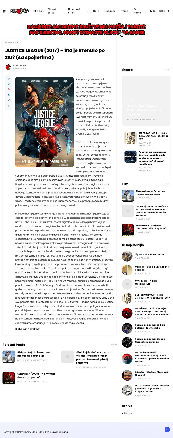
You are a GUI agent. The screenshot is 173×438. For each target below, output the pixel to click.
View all (113, 345)
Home (8, 42)
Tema (124, 11)
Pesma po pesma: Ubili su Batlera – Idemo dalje (150, 326)
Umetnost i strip (74, 11)
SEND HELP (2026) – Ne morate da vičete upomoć (36, 375)
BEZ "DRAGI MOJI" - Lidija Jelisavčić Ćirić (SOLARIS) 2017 (153, 136)
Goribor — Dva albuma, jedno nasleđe (152, 268)
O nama (137, 11)
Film (16, 42)
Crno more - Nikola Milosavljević (146, 282)
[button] (9, 106)
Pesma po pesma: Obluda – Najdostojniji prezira (151, 340)
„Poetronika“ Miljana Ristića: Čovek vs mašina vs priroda (144, 110)
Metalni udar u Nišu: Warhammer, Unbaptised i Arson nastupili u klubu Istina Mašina (152, 357)
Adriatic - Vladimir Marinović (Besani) (151, 373)
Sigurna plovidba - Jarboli (150, 254)
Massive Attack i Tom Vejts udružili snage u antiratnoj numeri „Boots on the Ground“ (152, 311)
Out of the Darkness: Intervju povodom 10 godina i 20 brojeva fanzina (152, 388)
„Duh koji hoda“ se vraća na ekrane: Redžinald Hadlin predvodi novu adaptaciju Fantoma (93, 357)
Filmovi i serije (52, 11)
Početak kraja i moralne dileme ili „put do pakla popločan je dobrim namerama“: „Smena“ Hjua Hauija (152, 158)
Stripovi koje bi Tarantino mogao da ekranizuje (33, 354)
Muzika (38, 11)
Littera (95, 11)
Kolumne (110, 11)
